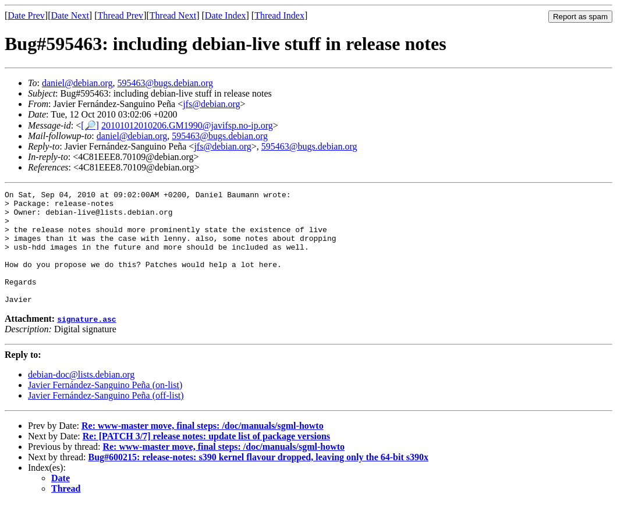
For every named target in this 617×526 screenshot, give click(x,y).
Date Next (70, 15)
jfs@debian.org (211, 104)
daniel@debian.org (77, 83)
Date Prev (26, 15)
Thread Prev (120, 15)
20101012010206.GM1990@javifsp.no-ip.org (187, 125)
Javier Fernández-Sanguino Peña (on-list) (105, 408)
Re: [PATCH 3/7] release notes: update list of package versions (206, 459)
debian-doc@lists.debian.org (81, 397)
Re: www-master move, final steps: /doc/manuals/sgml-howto (202, 448)
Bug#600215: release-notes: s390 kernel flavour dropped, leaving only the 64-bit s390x (258, 480)
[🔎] (90, 125)
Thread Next (173, 15)
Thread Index (279, 15)
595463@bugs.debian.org (165, 83)
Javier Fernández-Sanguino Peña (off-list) (106, 418)
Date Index (225, 15)
